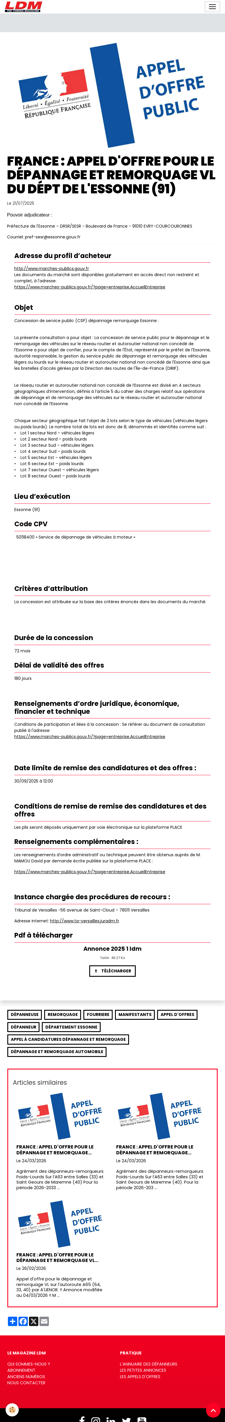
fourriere (98, 1014)
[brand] (25, 6)
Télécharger (112, 971)
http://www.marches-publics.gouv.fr (51, 268)
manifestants (135, 1014)
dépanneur (23, 1027)
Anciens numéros (26, 1377)
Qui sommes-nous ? (28, 1364)
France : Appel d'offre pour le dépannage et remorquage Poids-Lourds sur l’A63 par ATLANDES (55, 1150)
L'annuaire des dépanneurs (148, 1364)
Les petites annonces (143, 1370)
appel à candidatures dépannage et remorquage (68, 1039)
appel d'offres (177, 1014)
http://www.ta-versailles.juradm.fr (84, 921)
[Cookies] (12, 1409)
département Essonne (71, 1027)
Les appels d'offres (140, 1377)
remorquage (63, 1014)
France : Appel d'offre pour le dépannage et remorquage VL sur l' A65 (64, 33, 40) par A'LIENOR (59, 1257)
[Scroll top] (213, 1410)
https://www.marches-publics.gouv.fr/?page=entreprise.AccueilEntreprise (89, 287)
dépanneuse (25, 1014)
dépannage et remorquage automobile (57, 1052)
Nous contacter (26, 1383)
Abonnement (21, 1370)
